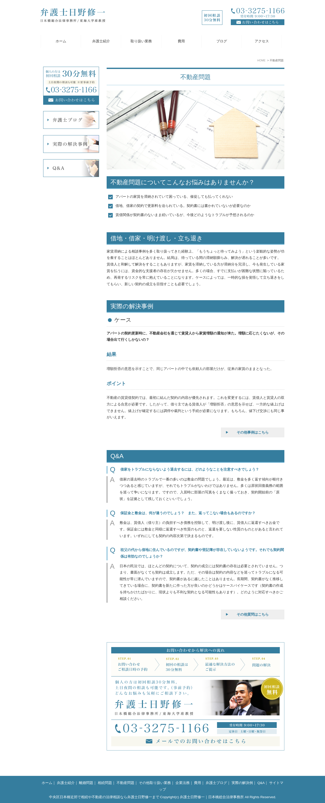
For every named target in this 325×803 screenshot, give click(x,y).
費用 (181, 41)
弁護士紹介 (101, 41)
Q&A (261, 783)
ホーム (61, 41)
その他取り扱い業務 (155, 783)
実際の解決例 (242, 783)
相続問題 (105, 783)
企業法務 (182, 783)
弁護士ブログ (216, 783)
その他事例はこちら (253, 432)
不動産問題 (125, 783)
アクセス (262, 41)
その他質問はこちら (253, 614)
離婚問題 (86, 783)
